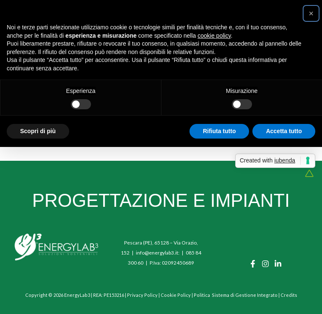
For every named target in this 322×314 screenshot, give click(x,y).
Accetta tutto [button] (284, 131)
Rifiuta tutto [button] (219, 131)
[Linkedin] (278, 264)
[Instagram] (265, 264)
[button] (311, 13)
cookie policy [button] (214, 35)
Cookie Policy (176, 295)
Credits (288, 295)
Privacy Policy (142, 295)
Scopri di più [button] (38, 131)
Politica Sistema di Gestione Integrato (236, 295)
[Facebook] (253, 264)
